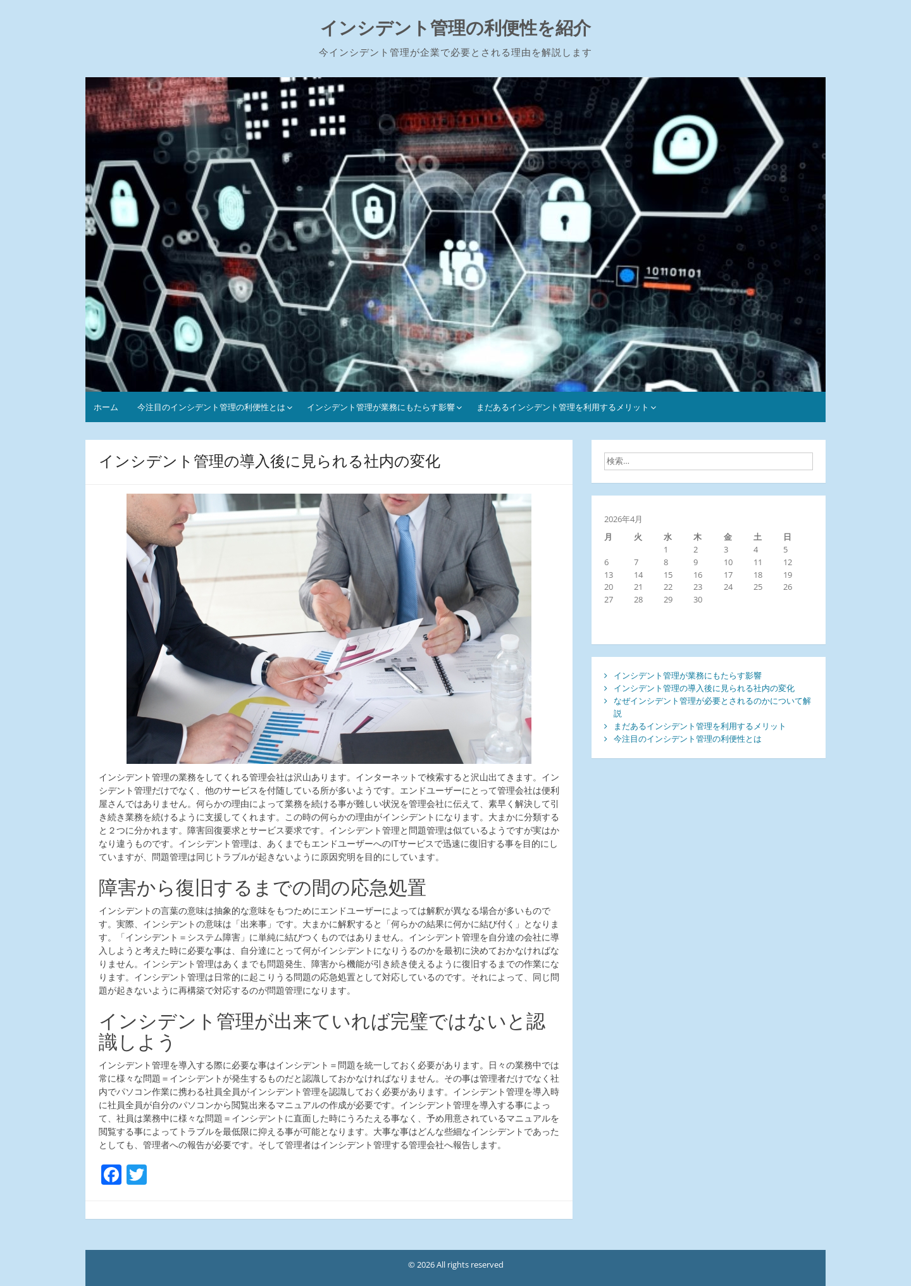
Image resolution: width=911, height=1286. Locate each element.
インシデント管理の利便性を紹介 (455, 28)
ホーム (106, 407)
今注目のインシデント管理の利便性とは (211, 407)
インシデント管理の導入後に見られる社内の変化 (704, 688)
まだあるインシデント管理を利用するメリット (562, 407)
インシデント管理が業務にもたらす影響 (381, 407)
